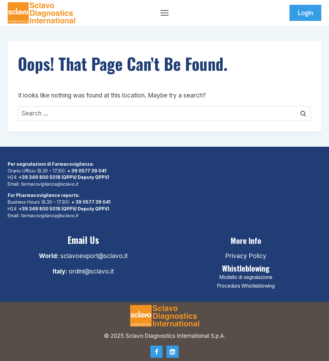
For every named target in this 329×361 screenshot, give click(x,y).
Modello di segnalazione (245, 277)
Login (305, 13)
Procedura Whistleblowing (246, 286)
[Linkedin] (172, 352)
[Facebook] (156, 352)
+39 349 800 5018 (39, 177)
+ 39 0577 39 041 (86, 170)
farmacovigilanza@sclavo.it (49, 184)
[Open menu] (164, 12)
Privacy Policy (245, 256)
